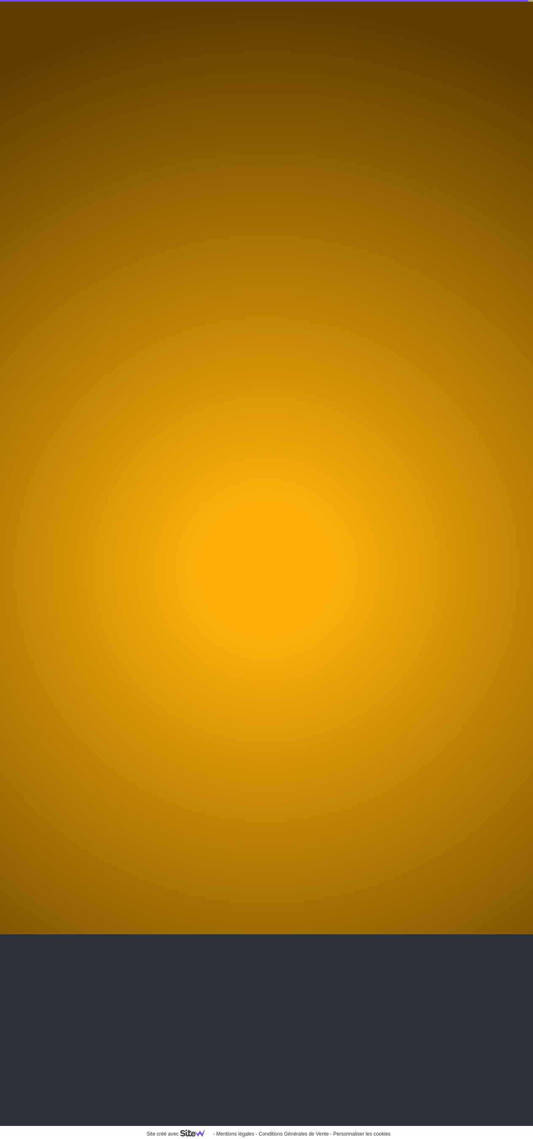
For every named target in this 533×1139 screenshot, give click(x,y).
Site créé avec (179, 1134)
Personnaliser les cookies (361, 1134)
